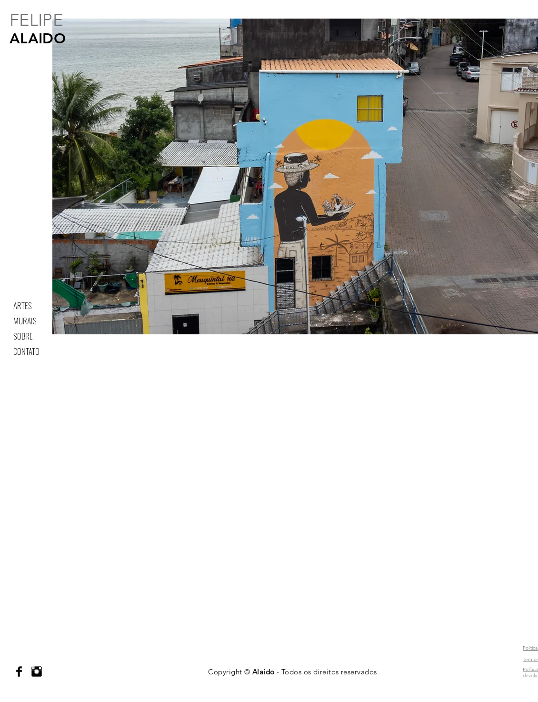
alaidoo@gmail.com (15, 631)
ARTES (22, 305)
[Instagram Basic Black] (36, 671)
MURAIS (25, 321)
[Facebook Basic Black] (19, 671)
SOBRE (23, 336)
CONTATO (26, 351)
